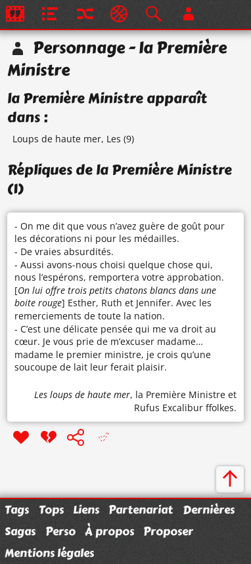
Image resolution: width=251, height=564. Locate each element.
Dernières (209, 509)
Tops (51, 509)
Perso (60, 531)
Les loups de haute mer (82, 394)
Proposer (168, 531)
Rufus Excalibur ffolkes (184, 407)
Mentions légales (49, 552)
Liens (86, 509)
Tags (17, 509)
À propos (109, 531)
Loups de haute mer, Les (66, 138)
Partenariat (140, 509)
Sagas (20, 531)
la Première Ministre (180, 394)
